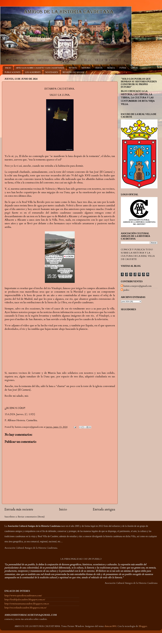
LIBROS (134, 68)
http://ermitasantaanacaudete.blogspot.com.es (26, 603)
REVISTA (73, 68)
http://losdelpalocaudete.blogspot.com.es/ (24, 599)
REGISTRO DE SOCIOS (73, 72)
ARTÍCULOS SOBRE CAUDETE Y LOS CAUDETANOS (40, 68)
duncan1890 (110, 626)
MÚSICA (111, 68)
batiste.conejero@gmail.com (137, 286)
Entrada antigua (104, 509)
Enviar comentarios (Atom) (31, 516)
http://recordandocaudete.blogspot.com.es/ (25, 607)
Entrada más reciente (18, 509)
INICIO (8, 68)
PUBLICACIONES (12, 72)
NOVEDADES (51, 72)
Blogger (143, 626)
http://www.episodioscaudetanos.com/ (23, 595)
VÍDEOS (98, 68)
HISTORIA (86, 68)
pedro (126, 290)
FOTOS (122, 68)
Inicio (63, 509)
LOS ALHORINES (32, 72)
